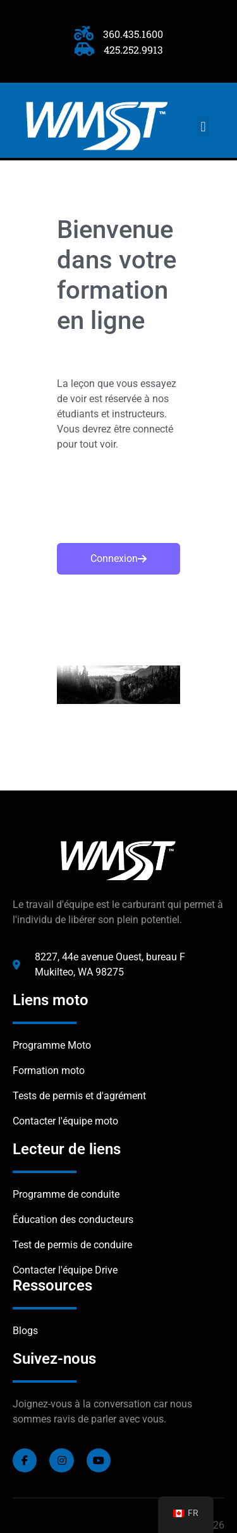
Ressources (52, 1285)
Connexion (118, 558)
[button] (203, 126)
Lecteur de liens (67, 1149)
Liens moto (50, 1000)
